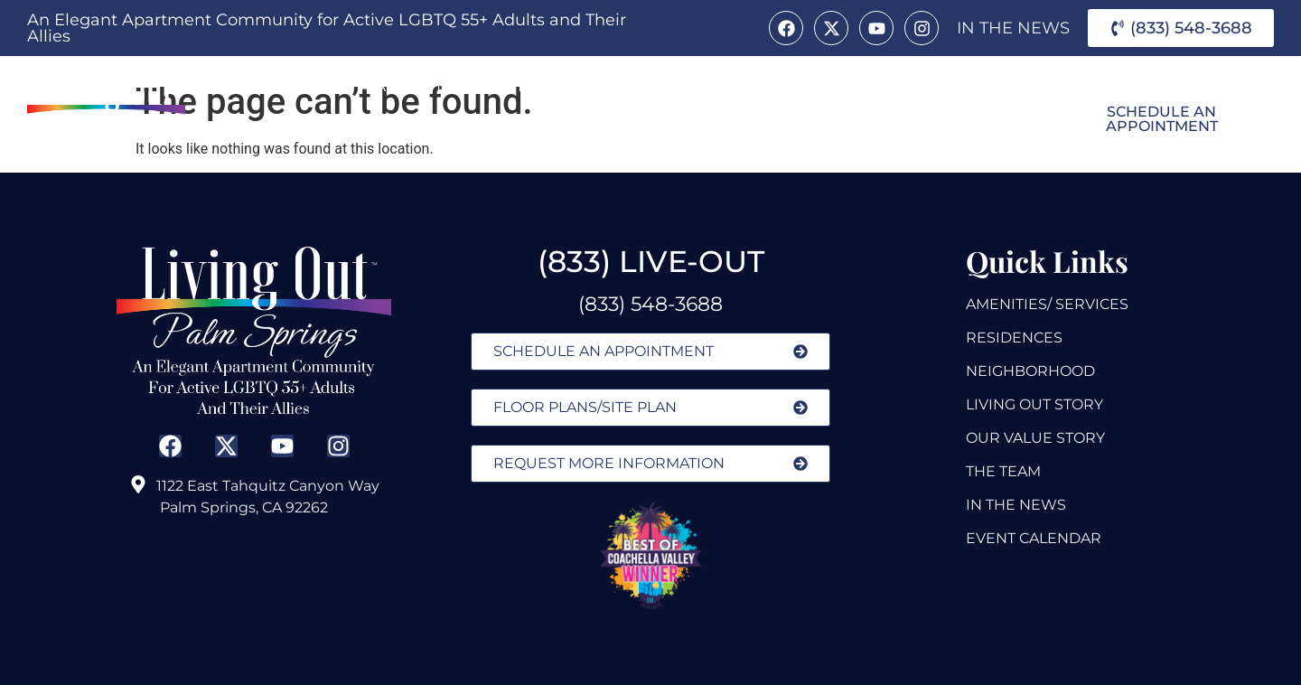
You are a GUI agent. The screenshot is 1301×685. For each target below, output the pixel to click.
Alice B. (762, 86)
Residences (653, 86)
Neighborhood (311, 127)
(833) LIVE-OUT (651, 261)
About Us (295, 86)
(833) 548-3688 (650, 304)
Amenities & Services (475, 86)
